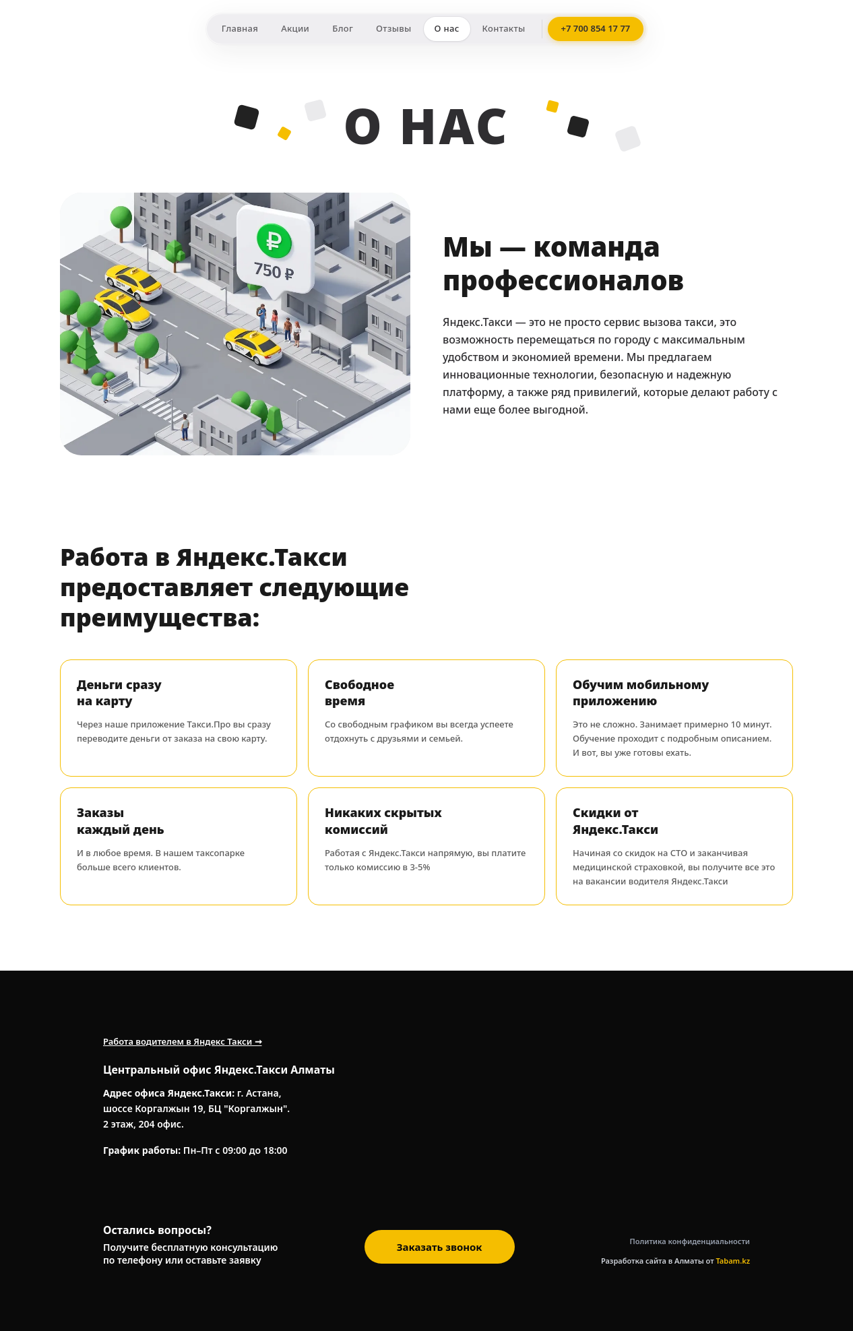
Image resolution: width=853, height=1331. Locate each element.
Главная (240, 28)
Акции (295, 28)
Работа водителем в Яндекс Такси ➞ (182, 1041)
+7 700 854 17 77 (596, 28)
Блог (342, 28)
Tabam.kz (733, 1261)
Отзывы (393, 28)
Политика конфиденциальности (690, 1241)
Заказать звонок (439, 1247)
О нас (447, 28)
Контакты (504, 28)
